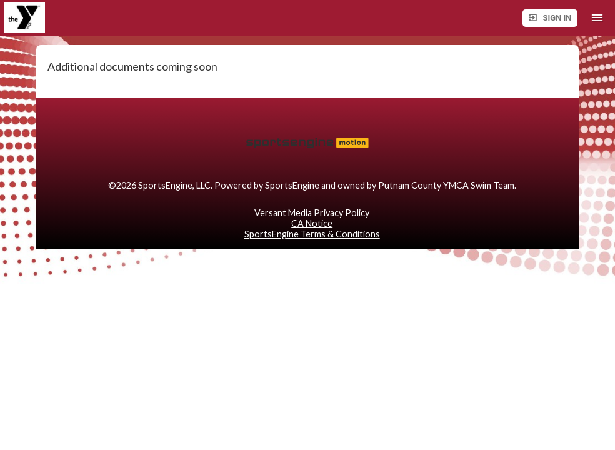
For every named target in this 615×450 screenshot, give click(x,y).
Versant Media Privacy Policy (311, 213)
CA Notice (311, 223)
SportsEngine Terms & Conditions (312, 234)
